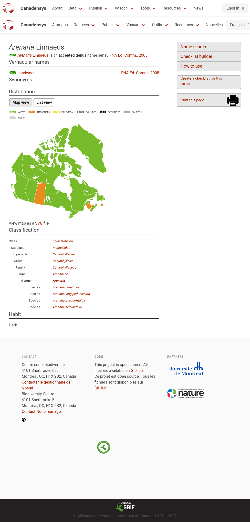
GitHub (137, 370)
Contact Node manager (42, 411)
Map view (20, 102)
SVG (38, 223)
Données (81, 24)
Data (72, 8)
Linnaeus (33, 55)
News (198, 8)
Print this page (192, 100)
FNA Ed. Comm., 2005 (128, 55)
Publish (95, 8)
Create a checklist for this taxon (201, 81)
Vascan (121, 8)
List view (44, 102)
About (57, 8)
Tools (145, 8)
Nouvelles (214, 24)
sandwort (26, 73)
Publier (108, 24)
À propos (60, 24)
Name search (193, 46)
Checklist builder (196, 56)
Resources (172, 8)
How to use (191, 66)
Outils (157, 24)
